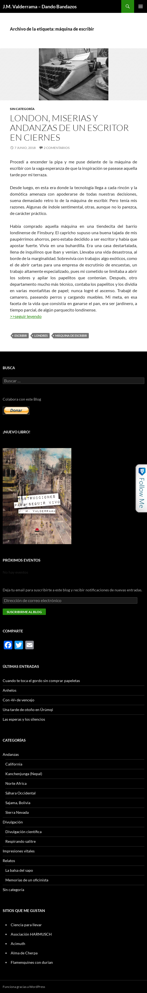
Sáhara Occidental (20, 793)
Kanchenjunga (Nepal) (23, 773)
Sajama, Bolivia (17, 802)
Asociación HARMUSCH (31, 934)
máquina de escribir (71, 335)
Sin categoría (22, 109)
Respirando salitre (20, 841)
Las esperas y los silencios (24, 719)
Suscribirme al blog (24, 612)
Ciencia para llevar (26, 924)
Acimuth (18, 943)
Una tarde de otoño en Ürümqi (28, 709)
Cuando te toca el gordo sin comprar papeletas (41, 680)
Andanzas (11, 754)
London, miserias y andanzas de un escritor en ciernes (69, 127)
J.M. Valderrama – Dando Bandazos (40, 6)
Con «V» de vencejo (18, 700)
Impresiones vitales (19, 851)
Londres (41, 335)
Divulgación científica (23, 831)
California (13, 764)
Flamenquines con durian (32, 962)
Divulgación (13, 822)
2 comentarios (56, 148)
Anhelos (9, 690)
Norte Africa (16, 783)
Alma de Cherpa (24, 953)
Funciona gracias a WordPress (24, 987)
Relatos (9, 860)
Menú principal (140, 6)
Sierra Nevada (17, 812)
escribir (20, 335)
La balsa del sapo (19, 870)
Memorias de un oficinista (26, 880)
